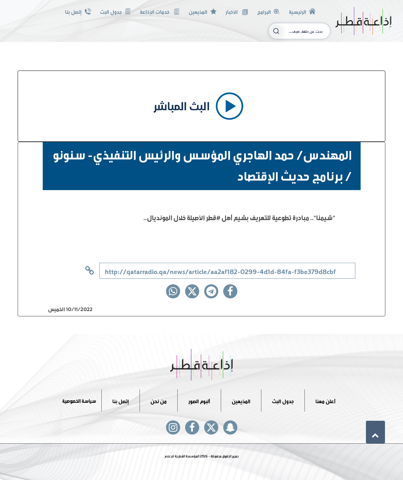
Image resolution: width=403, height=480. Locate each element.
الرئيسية (302, 11)
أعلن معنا (325, 400)
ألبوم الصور (199, 400)
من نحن (158, 400)
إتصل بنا (78, 11)
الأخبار (236, 11)
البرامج (268, 11)
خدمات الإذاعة (160, 11)
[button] (375, 432)
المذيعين (203, 11)
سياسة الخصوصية (79, 400)
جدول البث (115, 11)
